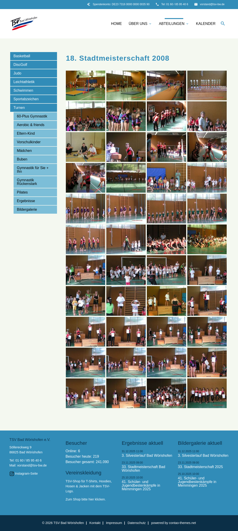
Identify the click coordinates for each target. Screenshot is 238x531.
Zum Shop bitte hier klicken (85, 499)
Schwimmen (23, 90)
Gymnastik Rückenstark (27, 182)
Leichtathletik (24, 82)
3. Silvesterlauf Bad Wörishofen (147, 455)
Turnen (19, 108)
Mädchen (24, 151)
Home (116, 24)
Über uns (140, 23)
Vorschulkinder (29, 142)
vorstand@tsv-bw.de (212, 4)
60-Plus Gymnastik (32, 116)
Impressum (114, 523)
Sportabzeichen (26, 99)
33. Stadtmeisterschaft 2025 (200, 467)
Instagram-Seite (26, 473)
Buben (22, 159)
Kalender (205, 24)
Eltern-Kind (26, 133)
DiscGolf (20, 65)
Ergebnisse (26, 201)
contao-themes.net (182, 523)
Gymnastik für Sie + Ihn (33, 169)
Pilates (22, 192)
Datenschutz (137, 523)
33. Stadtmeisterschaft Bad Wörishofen (143, 468)
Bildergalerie (27, 209)
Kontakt (94, 523)
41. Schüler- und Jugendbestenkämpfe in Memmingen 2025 (141, 485)
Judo (17, 73)
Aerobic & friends (31, 125)
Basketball (22, 56)
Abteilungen (174, 23)
